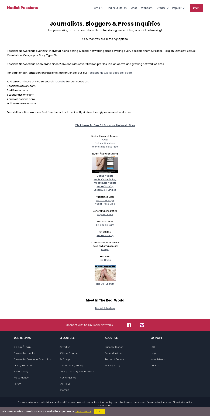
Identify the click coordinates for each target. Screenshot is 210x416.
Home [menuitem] (96, 8)
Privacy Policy (112, 365)
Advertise (65, 347)
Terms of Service (114, 359)
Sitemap (64, 390)
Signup (18, 347)
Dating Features (23, 365)
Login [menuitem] (196, 7)
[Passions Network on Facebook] (129, 325)
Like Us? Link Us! (105, 282)
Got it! (99, 411)
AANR (105, 139)
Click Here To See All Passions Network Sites (105, 125)
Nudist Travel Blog (105, 204)
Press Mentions (113, 353)
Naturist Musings (105, 200)
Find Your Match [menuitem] (117, 8)
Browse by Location (25, 353)
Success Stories (114, 347)
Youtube (60, 81)
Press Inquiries (68, 377)
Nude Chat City (105, 186)
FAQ (152, 347)
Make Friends (158, 359)
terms (168, 402)
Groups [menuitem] (161, 8)
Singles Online (105, 214)
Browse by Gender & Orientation (32, 359)
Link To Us (65, 383)
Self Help (65, 359)
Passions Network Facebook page (110, 73)
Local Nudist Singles (105, 190)
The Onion (105, 260)
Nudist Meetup (105, 308)
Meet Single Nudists (105, 182)
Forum (17, 383)
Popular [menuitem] (176, 8)
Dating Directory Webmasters (77, 371)
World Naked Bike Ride (105, 146)
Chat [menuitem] (134, 8)
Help (153, 353)
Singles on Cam (105, 225)
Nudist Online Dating (105, 179)
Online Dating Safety (71, 365)
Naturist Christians (105, 143)
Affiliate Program (69, 353)
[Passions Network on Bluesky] (142, 325)
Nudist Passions (22, 8)
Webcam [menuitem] (147, 8)
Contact (155, 365)
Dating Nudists (105, 174)
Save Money (21, 371)
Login (28, 347)
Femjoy (105, 249)
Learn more (83, 411)
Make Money (21, 377)
